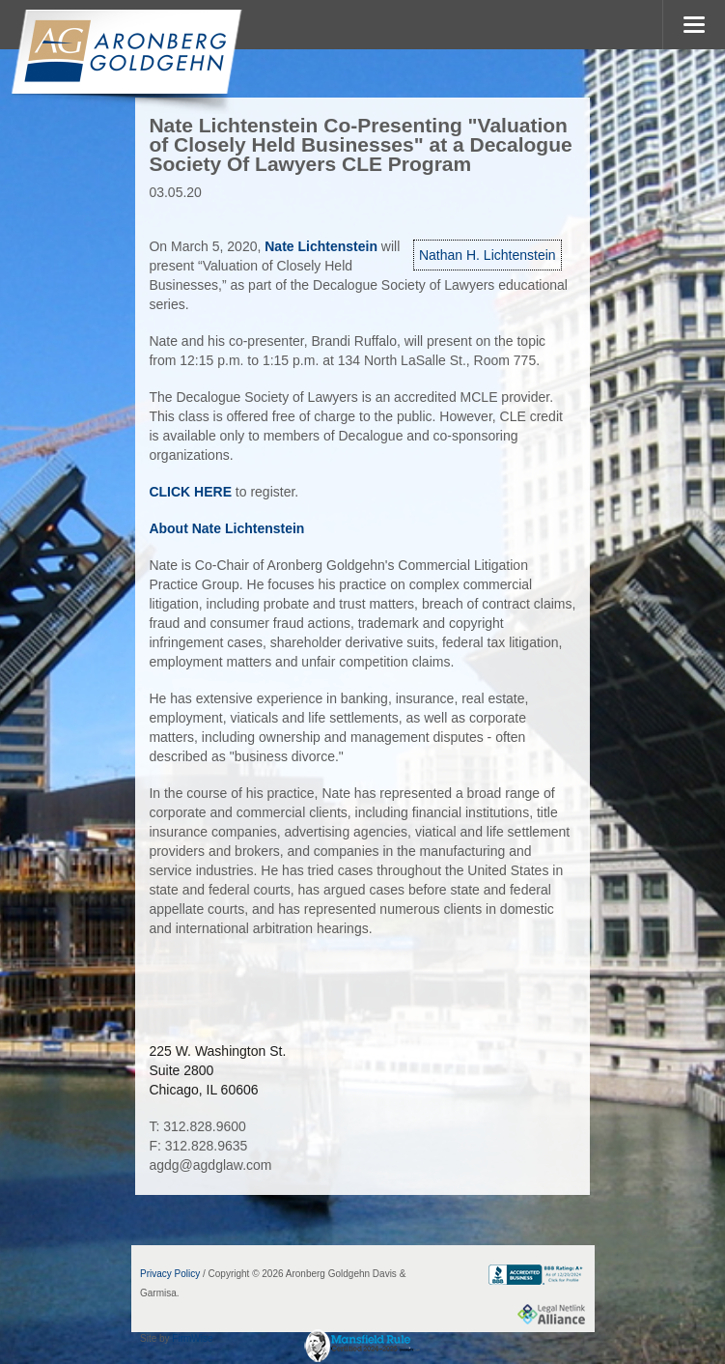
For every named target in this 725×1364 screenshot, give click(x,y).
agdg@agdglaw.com (210, 1165)
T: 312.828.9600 (197, 1126)
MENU (693, 24)
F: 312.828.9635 (198, 1145)
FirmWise (192, 1338)
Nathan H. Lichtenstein (487, 255)
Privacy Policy (170, 1273)
